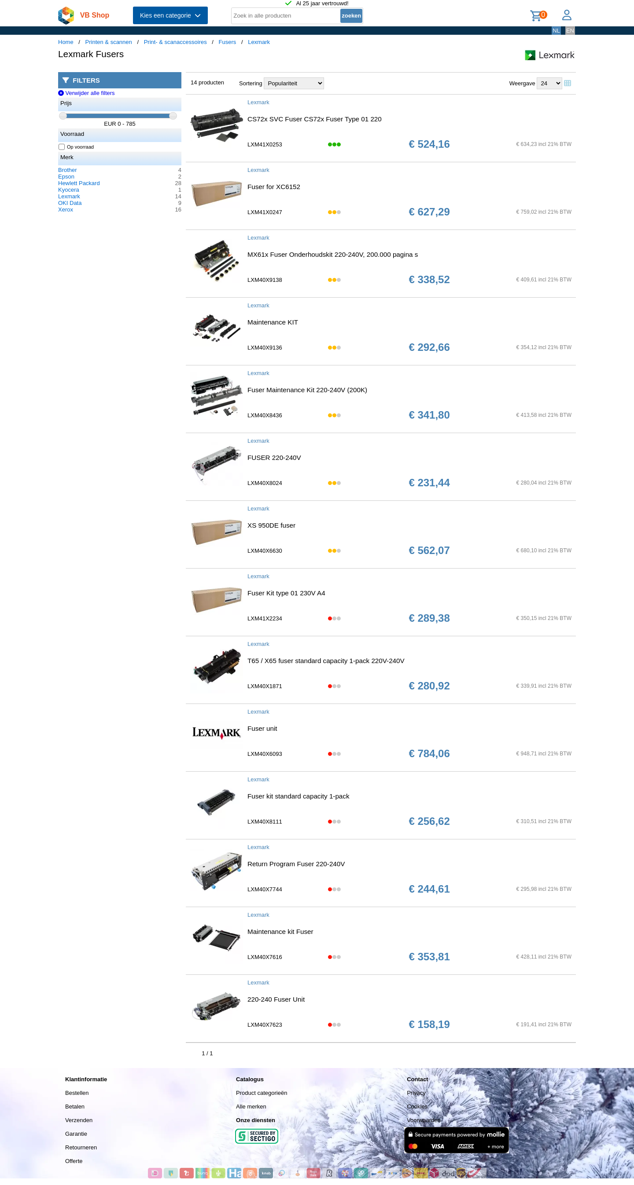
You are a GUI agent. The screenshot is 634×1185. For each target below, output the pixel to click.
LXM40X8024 (264, 483)
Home (66, 42)
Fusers (227, 42)
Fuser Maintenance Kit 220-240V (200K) (307, 390)
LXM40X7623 (264, 1024)
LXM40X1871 (264, 686)
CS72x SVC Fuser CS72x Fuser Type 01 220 (314, 119)
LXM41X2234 (264, 618)
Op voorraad (76, 146)
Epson (66, 176)
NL (556, 30)
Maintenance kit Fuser (280, 931)
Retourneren (81, 1147)
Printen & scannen (108, 42)
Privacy (416, 1093)
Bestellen (76, 1093)
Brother (67, 170)
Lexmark (259, 42)
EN (570, 30)
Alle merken (251, 1106)
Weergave (522, 83)
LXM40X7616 (264, 957)
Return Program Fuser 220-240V (296, 864)
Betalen (75, 1106)
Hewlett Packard (79, 183)
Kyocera (68, 189)
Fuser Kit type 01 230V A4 (286, 593)
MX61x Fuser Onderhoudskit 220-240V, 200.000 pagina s (332, 254)
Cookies (417, 1106)
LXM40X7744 (264, 889)
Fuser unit (262, 728)
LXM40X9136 (264, 347)
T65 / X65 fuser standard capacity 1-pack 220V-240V (326, 660)
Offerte (74, 1161)
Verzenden (78, 1120)
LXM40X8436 (264, 415)
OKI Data (69, 203)
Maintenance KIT (272, 322)
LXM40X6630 (264, 550)
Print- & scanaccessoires (175, 42)
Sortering (250, 83)
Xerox (65, 209)
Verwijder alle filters (86, 93)
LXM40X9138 (264, 280)
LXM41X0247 (264, 212)
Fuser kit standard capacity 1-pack (298, 796)
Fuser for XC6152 (273, 186)
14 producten (207, 82)
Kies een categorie (170, 15)
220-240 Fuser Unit (276, 999)
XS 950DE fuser (271, 525)
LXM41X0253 (264, 144)
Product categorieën (261, 1093)
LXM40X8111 (264, 821)
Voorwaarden (424, 1120)
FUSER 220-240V (274, 457)
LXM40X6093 (264, 754)
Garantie (76, 1133)
